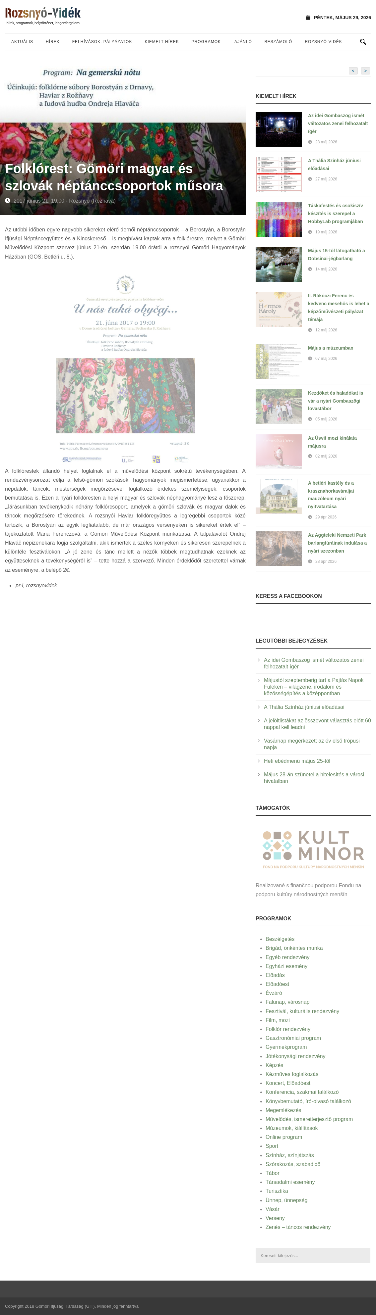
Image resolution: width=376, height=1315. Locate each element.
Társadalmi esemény (290, 1182)
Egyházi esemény (286, 966)
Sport (272, 1146)
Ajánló (243, 41)
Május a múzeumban (330, 348)
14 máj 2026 (326, 269)
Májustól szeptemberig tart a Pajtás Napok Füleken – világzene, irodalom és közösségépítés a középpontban (314, 686)
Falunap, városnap (288, 1002)
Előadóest (277, 984)
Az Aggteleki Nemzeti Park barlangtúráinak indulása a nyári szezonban (337, 543)
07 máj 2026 (326, 358)
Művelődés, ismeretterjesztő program (309, 1119)
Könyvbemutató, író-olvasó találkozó (308, 1101)
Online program (284, 1137)
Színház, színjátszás (290, 1155)
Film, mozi (278, 1020)
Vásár (273, 1209)
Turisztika (277, 1191)
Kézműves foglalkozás (292, 1074)
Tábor (273, 1173)
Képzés (274, 1065)
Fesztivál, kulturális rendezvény (302, 1011)
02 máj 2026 (326, 456)
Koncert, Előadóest (288, 1083)
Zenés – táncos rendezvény (298, 1227)
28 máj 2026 (326, 142)
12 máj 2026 (326, 330)
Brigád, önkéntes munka (294, 948)
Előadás (275, 975)
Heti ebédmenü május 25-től (297, 761)
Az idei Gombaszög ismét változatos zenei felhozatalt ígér (338, 123)
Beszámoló (278, 41)
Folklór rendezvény (288, 1029)
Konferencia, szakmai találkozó (302, 1092)
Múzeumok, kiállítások (292, 1128)
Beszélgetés (280, 939)
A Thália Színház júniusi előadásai (304, 707)
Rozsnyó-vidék (323, 41)
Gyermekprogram (286, 1047)
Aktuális (22, 41)
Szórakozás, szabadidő (293, 1164)
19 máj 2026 (326, 232)
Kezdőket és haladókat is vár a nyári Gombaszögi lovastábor (335, 401)
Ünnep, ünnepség (286, 1200)
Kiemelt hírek (162, 41)
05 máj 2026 (326, 419)
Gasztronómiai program (293, 1038)
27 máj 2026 (326, 179)
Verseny (275, 1218)
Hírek (53, 41)
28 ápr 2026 (326, 561)
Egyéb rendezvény (288, 957)
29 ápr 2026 (326, 517)
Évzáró (274, 993)
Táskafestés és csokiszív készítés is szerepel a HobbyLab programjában (335, 213)
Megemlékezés (283, 1110)
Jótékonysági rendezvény (296, 1056)
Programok (206, 41)
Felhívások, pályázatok (102, 41)
